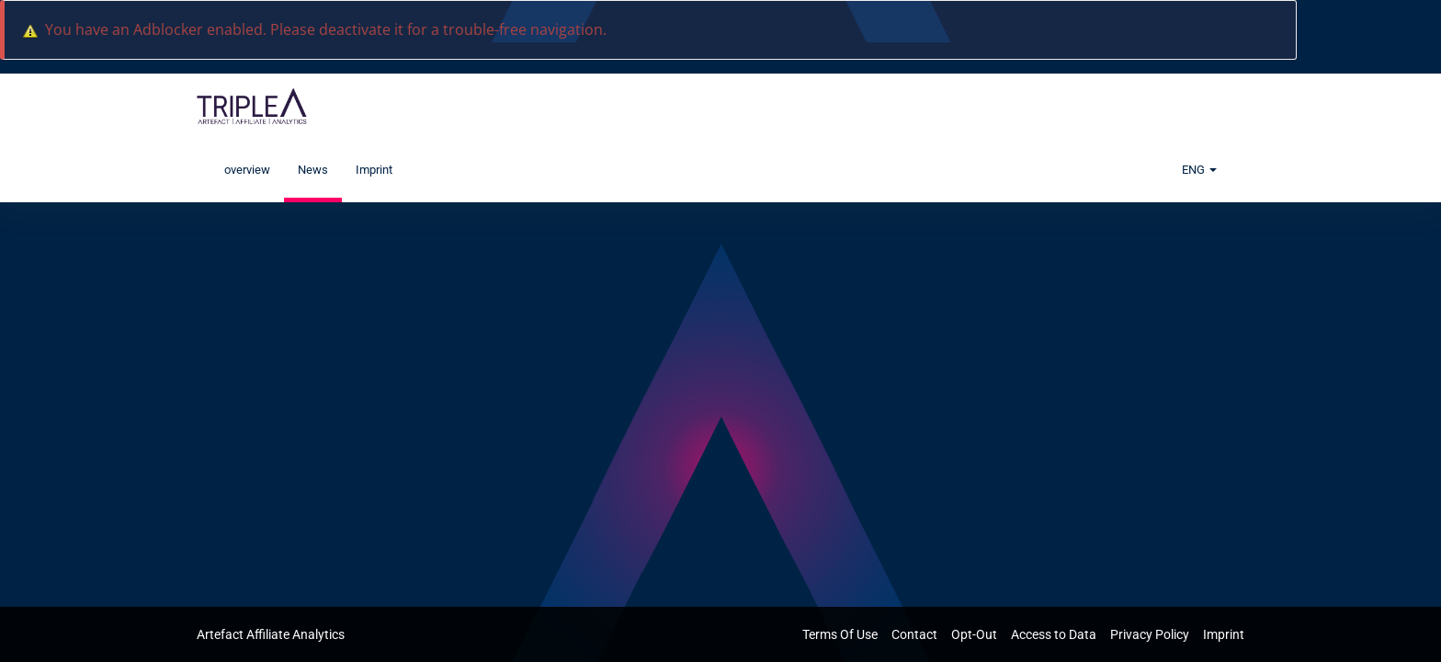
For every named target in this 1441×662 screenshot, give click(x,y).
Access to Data (1055, 634)
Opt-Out (975, 634)
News (313, 170)
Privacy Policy (1151, 634)
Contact (915, 634)
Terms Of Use (841, 634)
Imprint (374, 170)
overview (247, 170)
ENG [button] (1199, 170)
